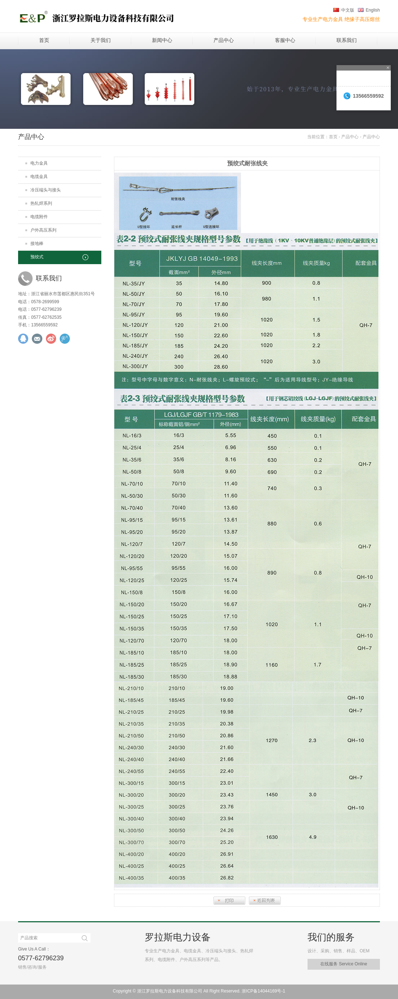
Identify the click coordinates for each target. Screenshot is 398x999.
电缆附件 (39, 216)
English (373, 10)
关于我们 (100, 40)
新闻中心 (162, 40)
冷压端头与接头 (45, 189)
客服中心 (285, 40)
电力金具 (39, 163)
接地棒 (36, 243)
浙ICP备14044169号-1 (263, 991)
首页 (44, 40)
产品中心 (223, 40)
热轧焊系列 (41, 203)
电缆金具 (39, 176)
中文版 (347, 10)
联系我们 (346, 40)
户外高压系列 (43, 230)
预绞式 (36, 256)
